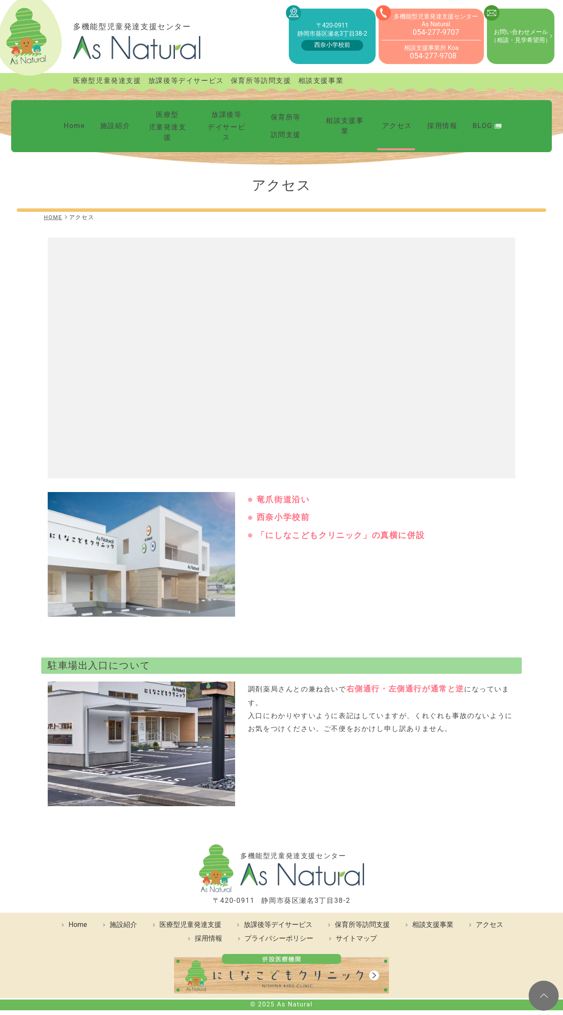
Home (89, 113)
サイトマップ (356, 912)
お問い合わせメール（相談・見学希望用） (521, 36)
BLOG (465, 113)
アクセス (396, 113)
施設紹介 (121, 113)
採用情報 (433, 113)
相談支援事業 (352, 113)
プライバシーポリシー (279, 912)
